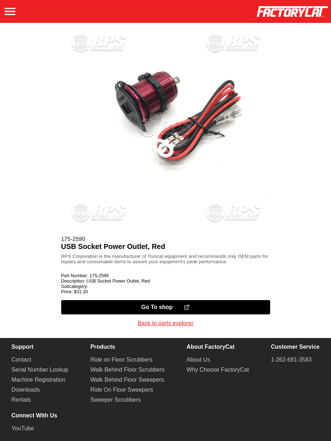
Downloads (25, 390)
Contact (21, 360)
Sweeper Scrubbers (116, 400)
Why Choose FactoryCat (217, 370)
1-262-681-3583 (291, 360)
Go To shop (165, 307)
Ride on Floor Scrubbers (121, 360)
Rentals (21, 400)
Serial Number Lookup (39, 370)
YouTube (22, 428)
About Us (198, 360)
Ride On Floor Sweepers (122, 390)
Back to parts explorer (166, 323)
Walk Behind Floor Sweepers (127, 380)
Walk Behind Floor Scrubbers (128, 370)
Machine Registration (38, 380)
